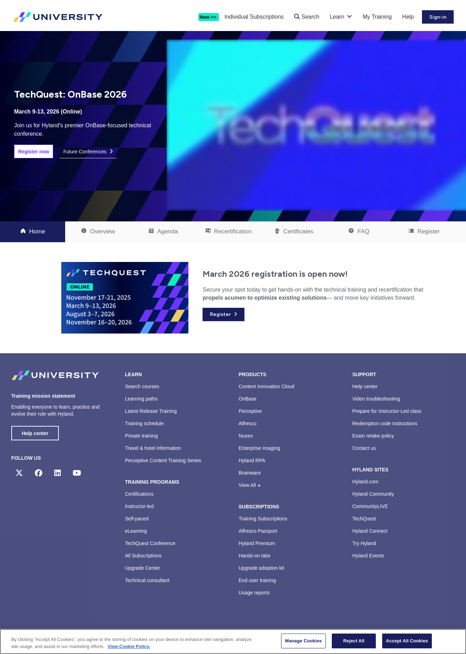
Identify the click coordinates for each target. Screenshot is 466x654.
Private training (141, 436)
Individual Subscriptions (254, 17)
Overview (98, 231)
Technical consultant (147, 580)
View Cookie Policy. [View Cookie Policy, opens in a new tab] (129, 646)
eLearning (136, 531)
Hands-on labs (255, 555)
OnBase (248, 399)
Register (424, 231)
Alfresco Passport (258, 531)
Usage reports (254, 592)
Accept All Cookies (407, 640)
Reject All (354, 640)
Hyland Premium (257, 543)
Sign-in (437, 17)
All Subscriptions (143, 555)
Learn (337, 17)
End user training (257, 580)
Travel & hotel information (153, 448)
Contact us (364, 448)
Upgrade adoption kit (261, 568)
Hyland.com (365, 481)
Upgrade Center (142, 568)
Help (408, 17)
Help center (35, 433)
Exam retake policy (373, 436)
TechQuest (364, 518)
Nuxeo (246, 436)
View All (250, 485)
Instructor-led (139, 506)
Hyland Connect (369, 531)
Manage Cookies (303, 640)
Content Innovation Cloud (266, 386)
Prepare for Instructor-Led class (386, 411)
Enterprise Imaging (259, 448)
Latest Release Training (151, 411)
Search (306, 17)
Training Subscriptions (263, 518)
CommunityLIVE (370, 506)
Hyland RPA (252, 460)
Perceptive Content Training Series (163, 460)
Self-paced (137, 518)
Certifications (139, 494)
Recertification (228, 231)
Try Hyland (364, 543)
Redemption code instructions (384, 423)
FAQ (358, 231)
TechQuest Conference (150, 543)
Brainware (250, 473)
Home (32, 231)
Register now (33, 151)
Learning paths (141, 399)
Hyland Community (373, 494)
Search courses (142, 386)
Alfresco (248, 423)
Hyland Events (368, 555)
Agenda (163, 231)
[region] (233, 641)
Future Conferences (85, 151)
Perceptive (250, 411)
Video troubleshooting (376, 399)
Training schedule (144, 423)
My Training (377, 17)
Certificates (293, 231)
